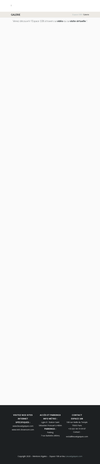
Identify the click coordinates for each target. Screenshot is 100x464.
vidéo (60, 21)
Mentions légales (40, 456)
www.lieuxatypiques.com (23, 426)
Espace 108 (77, 14)
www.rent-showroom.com (23, 429)
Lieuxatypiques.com (74, 456)
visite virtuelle (78, 21)
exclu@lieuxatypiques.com (77, 436)
